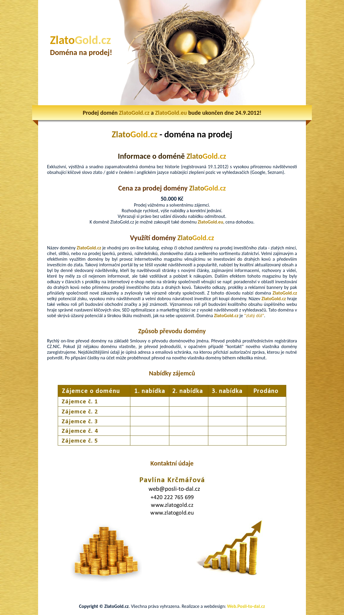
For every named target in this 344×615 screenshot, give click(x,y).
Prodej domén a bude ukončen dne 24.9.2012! (172, 112)
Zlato (80, 40)
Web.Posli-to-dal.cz (246, 606)
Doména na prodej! (81, 52)
